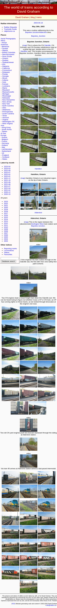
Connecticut (7, 70)
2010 (6, 227)
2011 (6, 225)
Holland (5, 145)
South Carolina (8, 114)
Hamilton (24, 51)
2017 (6, 213)
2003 (6, 241)
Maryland (6, 90)
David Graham (22, 17)
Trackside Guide (10, 29)
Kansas (5, 84)
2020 (6, 207)
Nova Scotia (7, 56)
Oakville (47, 45)
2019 (6, 209)
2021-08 (7, 184)
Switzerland (6, 151)
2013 (6, 221)
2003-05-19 (38, 23)
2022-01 (7, 176)
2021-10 (7, 180)
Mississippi (6, 96)
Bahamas (5, 47)
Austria (4, 137)
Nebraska (6, 98)
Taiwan (4, 131)
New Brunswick (8, 54)
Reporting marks (10, 249)
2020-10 (7, 194)
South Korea (6, 129)
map (25, 45)
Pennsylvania (7, 112)
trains (39, 17)
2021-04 (7, 188)
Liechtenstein (7, 149)
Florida (5, 74)
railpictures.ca (9, 31)
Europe (3, 135)
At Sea (3, 133)
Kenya (4, 43)
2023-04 (7, 167)
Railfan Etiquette (10, 27)
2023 (6, 202)
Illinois (4, 78)
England (5, 155)
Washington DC (8, 122)
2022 (6, 204)
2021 (6, 205)
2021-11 (7, 178)
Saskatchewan (8, 62)
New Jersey (7, 102)
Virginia (5, 120)
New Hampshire (8, 100)
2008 (6, 231)
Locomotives (9, 250)
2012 (6, 223)
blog (33, 17)
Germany (5, 143)
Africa (3, 41)
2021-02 (7, 190)
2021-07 (7, 186)
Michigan (5, 94)
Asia (2, 125)
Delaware (6, 72)
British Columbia (8, 52)
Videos (6, 252)
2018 (6, 211)
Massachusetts (8, 92)
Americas (4, 45)
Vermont (5, 118)
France (4, 141)
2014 (6, 219)
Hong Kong (6, 127)
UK (3, 153)
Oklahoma (6, 110)
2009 (6, 229)
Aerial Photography (8, 39)
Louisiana (6, 86)
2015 (6, 217)
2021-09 (7, 182)
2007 (6, 233)
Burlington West (37, 224)
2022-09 (7, 170)
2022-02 (7, 174)
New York (6, 104)
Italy (3, 147)
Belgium (5, 139)
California (6, 68)
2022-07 (7, 172)
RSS (13, 603)
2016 (6, 215)
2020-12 (7, 192)
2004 (6, 239)
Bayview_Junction (38, 36)
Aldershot (43, 32)
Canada (5, 48)
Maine (4, 88)
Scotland (5, 157)
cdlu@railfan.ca (51, 605)
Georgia (5, 76)
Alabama (5, 66)
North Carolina (8, 106)
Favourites (8, 254)
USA (3, 64)
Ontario (5, 58)
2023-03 (7, 169)
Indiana (5, 80)
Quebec (5, 60)
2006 (6, 235)
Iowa (4, 82)
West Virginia (7, 123)
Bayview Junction (32, 32)
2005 (6, 237)
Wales (4, 159)
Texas (4, 116)
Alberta (5, 50)
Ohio (4, 108)
